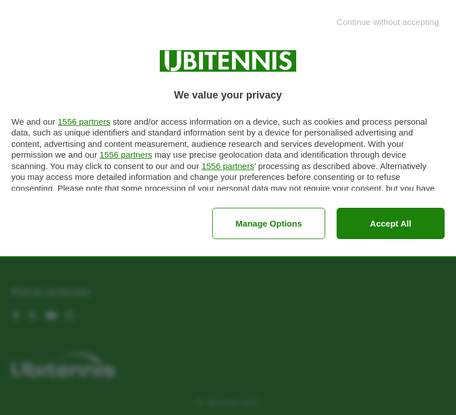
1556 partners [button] (83, 121)
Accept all (391, 223)
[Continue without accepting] (388, 21)
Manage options (268, 223)
